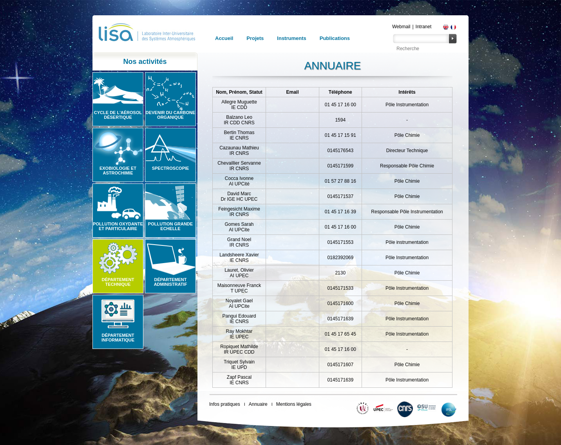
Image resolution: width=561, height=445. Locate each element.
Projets (255, 38)
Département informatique (117, 337)
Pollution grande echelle (170, 226)
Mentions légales (293, 404)
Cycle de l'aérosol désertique (118, 115)
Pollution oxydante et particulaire (118, 226)
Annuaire (258, 404)
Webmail (401, 26)
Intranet (424, 26)
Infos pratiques (224, 404)
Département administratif (170, 282)
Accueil (224, 38)
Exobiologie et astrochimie (118, 170)
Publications (335, 38)
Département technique (118, 282)
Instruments (291, 38)
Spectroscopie (170, 168)
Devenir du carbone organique (170, 115)
